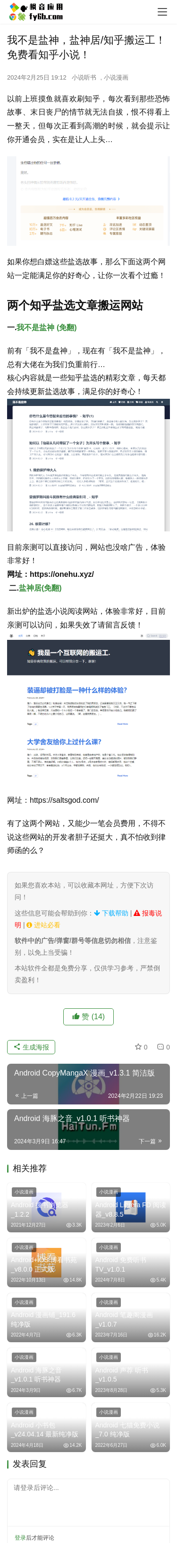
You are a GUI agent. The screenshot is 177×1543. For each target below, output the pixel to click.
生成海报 (31, 1047)
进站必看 (43, 925)
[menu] (162, 11)
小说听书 (84, 77)
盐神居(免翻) (40, 588)
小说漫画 (116, 77)
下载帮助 (111, 913)
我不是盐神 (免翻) (46, 327)
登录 (20, 1537)
